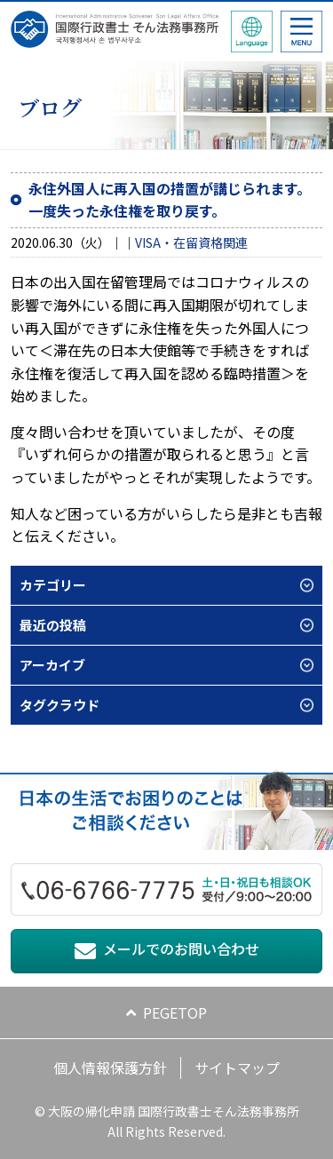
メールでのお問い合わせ (181, 948)
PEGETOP (175, 1012)
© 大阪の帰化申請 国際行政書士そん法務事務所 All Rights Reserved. (167, 1120)
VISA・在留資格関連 (191, 242)
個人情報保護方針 (110, 1067)
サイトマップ (237, 1067)
